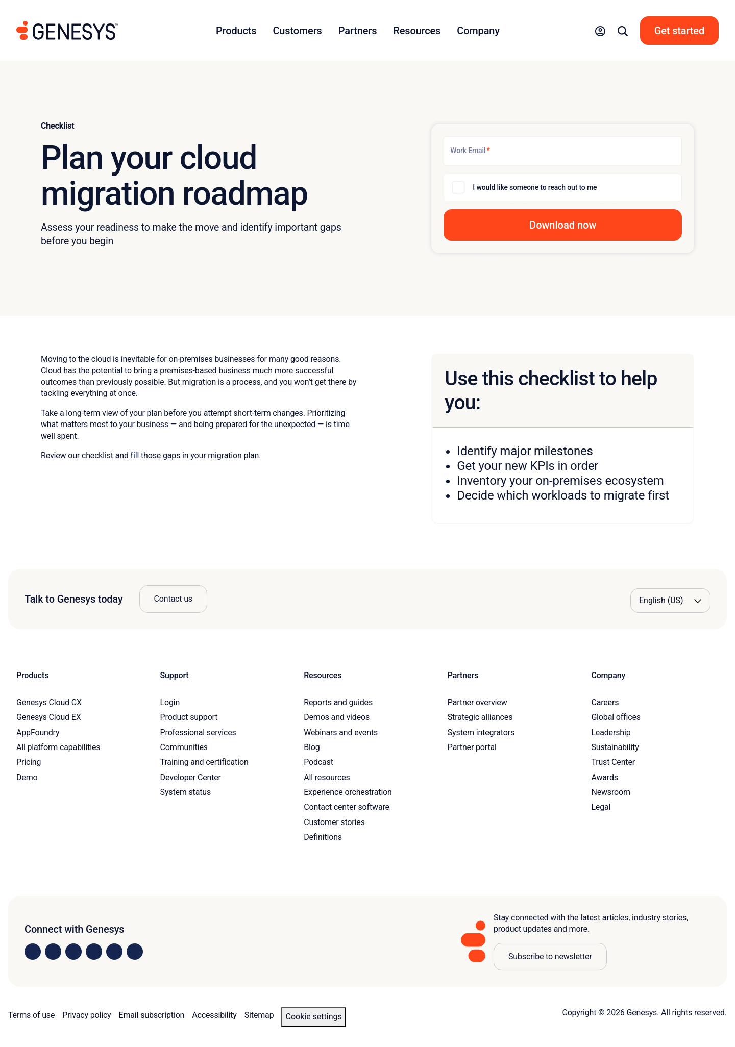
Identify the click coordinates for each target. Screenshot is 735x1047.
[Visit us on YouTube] (114, 951)
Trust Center (613, 762)
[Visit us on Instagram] (53, 951)
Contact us (173, 599)
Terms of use (31, 1015)
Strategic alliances (480, 717)
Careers (605, 702)
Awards (604, 777)
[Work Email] (563, 151)
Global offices (615, 717)
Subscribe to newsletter (550, 956)
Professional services (198, 732)
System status (185, 792)
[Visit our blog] (135, 951)
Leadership (610, 732)
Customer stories (334, 822)
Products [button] (236, 30)
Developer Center (190, 777)
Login (170, 702)
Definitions (323, 837)
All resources (327, 777)
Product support (189, 717)
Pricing (28, 762)
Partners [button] (357, 30)
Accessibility (214, 1015)
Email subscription (152, 1015)
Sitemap (259, 1015)
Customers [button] (297, 30)
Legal (600, 807)
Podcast (318, 762)
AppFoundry (37, 732)
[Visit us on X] (73, 951)
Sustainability (615, 747)
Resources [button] (416, 30)
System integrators (481, 732)
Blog (312, 747)
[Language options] (670, 600)
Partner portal (472, 747)
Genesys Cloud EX (48, 717)
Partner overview (477, 702)
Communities (184, 747)
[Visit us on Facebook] (94, 951)
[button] (600, 30)
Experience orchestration (348, 792)
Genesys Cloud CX (49, 702)
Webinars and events (341, 732)
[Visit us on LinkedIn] (32, 951)
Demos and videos (337, 717)
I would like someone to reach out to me (535, 187)
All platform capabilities (58, 747)
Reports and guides (338, 702)
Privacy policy (86, 1015)
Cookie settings (313, 1016)
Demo (27, 777)
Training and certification (204, 762)
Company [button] (478, 30)
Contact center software (346, 807)
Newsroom (610, 792)
